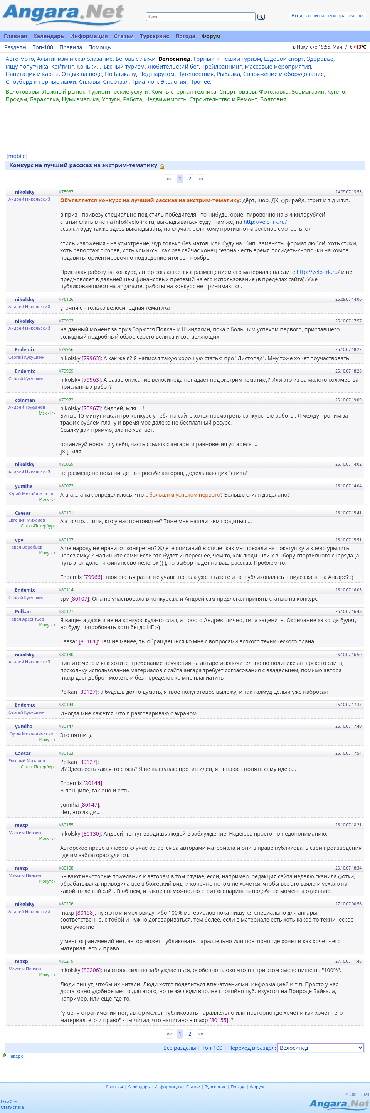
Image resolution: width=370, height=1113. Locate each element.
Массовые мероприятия (278, 66)
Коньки (87, 66)
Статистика (12, 1107)
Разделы (15, 47)
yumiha (23, 486)
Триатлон (145, 81)
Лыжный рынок (64, 91)
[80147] (89, 804)
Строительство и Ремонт (223, 99)
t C (358, 47)
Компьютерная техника (184, 91)
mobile (17, 155)
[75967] (91, 408)
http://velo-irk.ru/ (265, 221)
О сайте (9, 1101)
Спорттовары (237, 91)
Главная (15, 36)
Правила (70, 47)
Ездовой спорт (284, 58)
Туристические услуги (118, 91)
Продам (16, 99)
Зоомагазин (308, 91)
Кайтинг (62, 66)
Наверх (15, 1056)
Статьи (124, 36)
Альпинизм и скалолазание (75, 58)
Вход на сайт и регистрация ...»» (327, 15)
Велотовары (22, 91)
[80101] (88, 641)
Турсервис (154, 36)
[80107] (79, 598)
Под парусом (157, 73)
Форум (211, 36)
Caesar (23, 513)
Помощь (99, 47)
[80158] (85, 912)
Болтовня (273, 99)
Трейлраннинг (222, 66)
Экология (174, 81)
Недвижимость (165, 99)
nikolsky (24, 192)
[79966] (92, 577)
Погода (185, 36)
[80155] (218, 1020)
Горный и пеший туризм (227, 58)
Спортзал (116, 81)
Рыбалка (228, 73)
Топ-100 (43, 47)
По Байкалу (120, 73)
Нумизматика (80, 99)
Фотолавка (274, 91)
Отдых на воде (82, 73)
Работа (132, 99)
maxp (21, 825)
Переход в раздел (251, 1047)
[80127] (88, 691)
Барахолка (44, 99)
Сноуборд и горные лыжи (41, 81)
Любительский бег (173, 66)
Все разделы (179, 1047)
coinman (25, 400)
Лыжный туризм (122, 66)
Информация (89, 36)
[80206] (91, 970)
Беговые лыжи (136, 58)
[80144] (92, 783)
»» (201, 178)
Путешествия (195, 73)
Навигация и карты (32, 73)
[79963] (91, 358)
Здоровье (320, 58)
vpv (19, 540)
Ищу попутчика (27, 66)
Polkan (23, 611)
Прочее (199, 81)
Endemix (25, 349)
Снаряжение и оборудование (283, 73)
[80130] (91, 833)
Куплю (336, 91)
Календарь (48, 36)
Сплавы (89, 81)
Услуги (111, 99)
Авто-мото (20, 58)
